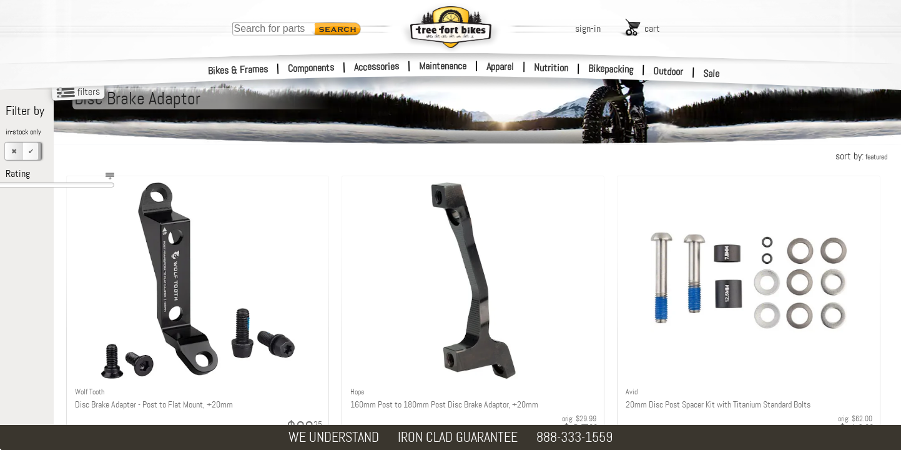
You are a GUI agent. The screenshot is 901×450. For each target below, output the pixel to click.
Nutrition (551, 67)
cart (652, 28)
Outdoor (668, 71)
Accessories (376, 66)
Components (311, 68)
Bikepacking (611, 69)
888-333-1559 (574, 437)
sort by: (861, 155)
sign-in (588, 28)
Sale (711, 74)
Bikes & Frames (238, 70)
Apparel (500, 66)
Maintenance (442, 65)
